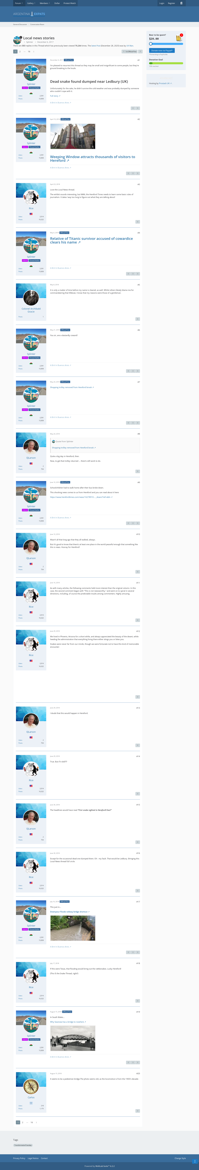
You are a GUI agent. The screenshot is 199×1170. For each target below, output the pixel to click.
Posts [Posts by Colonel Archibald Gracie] (20, 317)
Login (161, 3)
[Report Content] (133, 108)
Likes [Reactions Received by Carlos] (20, 1106)
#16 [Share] (138, 853)
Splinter (29, 42)
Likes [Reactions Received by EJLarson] (20, 466)
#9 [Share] (139, 482)
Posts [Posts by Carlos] (20, 1109)
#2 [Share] (139, 119)
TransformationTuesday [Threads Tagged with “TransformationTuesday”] (22, 1145)
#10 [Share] (138, 534)
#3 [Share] (139, 184)
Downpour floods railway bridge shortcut (68, 911)
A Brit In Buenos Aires (59, 102)
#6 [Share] (139, 330)
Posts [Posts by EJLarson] (20, 469)
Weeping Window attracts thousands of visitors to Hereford (92, 158)
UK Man (129, 45)
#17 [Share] (138, 901)
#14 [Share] (138, 756)
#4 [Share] (139, 232)
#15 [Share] (138, 804)
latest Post (95, 45)
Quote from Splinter (64, 441)
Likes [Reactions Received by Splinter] (20, 96)
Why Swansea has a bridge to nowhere (67, 1022)
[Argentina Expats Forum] (99, 14)
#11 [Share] (138, 582)
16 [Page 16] (29, 51)
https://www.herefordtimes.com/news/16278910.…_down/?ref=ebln (80, 497)
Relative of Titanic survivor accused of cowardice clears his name (91, 240)
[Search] (181, 3)
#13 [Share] (138, 708)
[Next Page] (33, 51)
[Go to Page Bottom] (195, 1161)
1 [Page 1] (15, 51)
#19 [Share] (138, 1012)
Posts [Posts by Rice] (20, 219)
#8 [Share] (139, 434)
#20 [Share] (138, 1073)
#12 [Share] (138, 631)
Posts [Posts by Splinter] (20, 99)
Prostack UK (164, 83)
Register (171, 3)
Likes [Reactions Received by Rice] (20, 216)
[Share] (140, 51)
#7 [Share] (139, 382)
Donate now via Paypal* (161, 50)
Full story (54, 96)
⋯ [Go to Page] (25, 51)
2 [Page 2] (20, 51)
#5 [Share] (139, 284)
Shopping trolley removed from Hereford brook (71, 387)
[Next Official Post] (137, 108)
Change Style (180, 1158)
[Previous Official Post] (133, 173)
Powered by (100, 1166)
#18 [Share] (138, 963)
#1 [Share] (139, 60)
